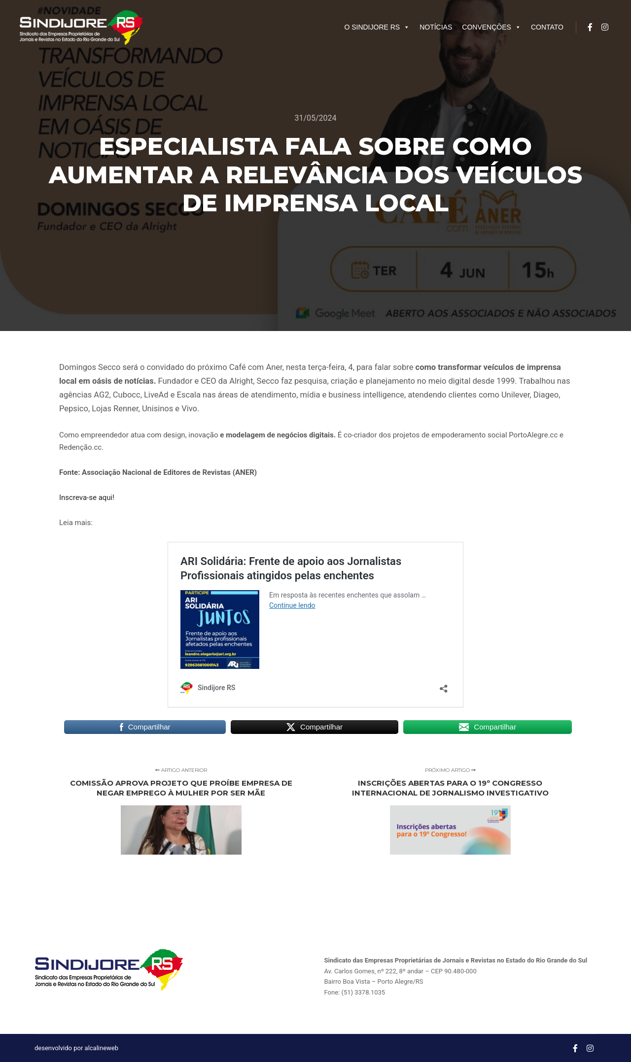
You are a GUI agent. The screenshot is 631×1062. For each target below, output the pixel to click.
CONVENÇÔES (491, 27)
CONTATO (547, 27)
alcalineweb (101, 1048)
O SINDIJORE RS (377, 27)
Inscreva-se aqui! (86, 497)
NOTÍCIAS (436, 27)
